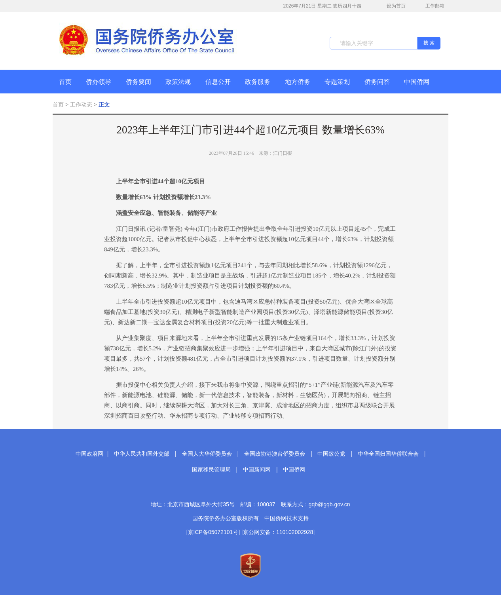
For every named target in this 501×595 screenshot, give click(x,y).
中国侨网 (416, 81)
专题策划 (337, 81)
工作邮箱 (430, 6)
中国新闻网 (257, 469)
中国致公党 (331, 454)
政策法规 (178, 81)
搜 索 (428, 43)
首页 (65, 81)
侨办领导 (98, 81)
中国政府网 (89, 454)
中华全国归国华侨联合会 (388, 454)
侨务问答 (377, 81)
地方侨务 (297, 81)
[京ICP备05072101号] (213, 532)
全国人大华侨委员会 (207, 454)
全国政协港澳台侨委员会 (274, 454)
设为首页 (392, 6)
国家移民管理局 (211, 469)
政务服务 (257, 81)
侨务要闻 (138, 81)
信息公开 (218, 81)
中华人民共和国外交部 (141, 454)
